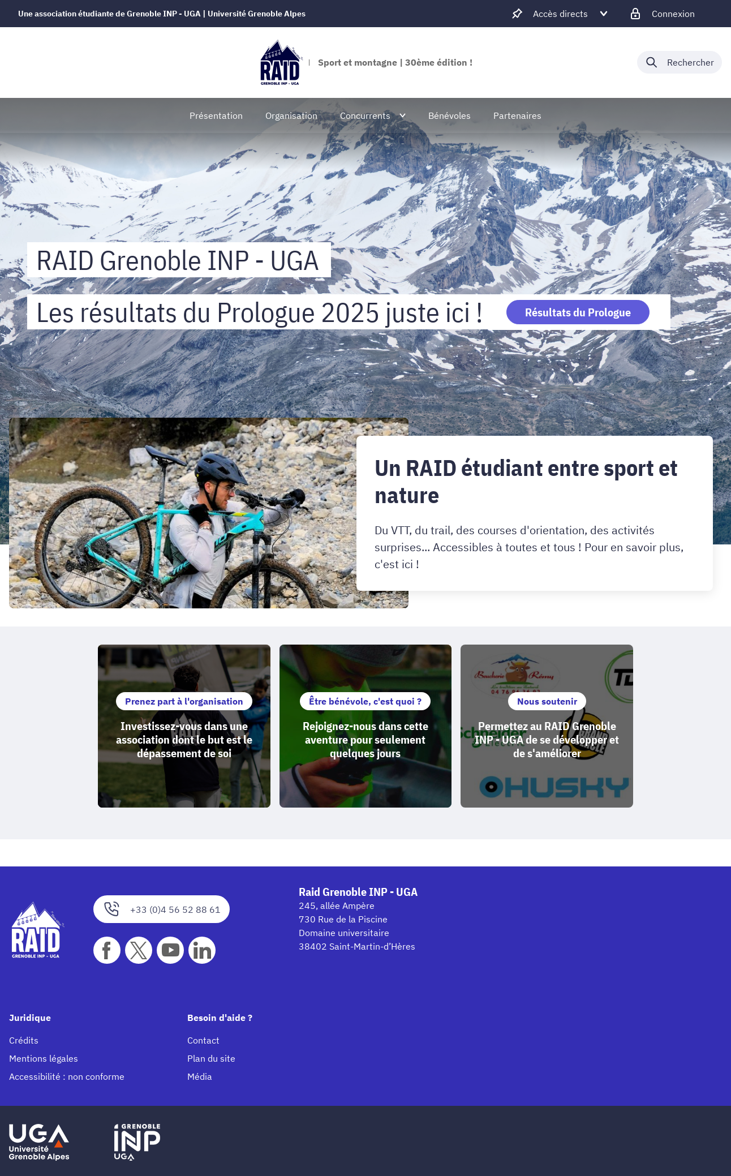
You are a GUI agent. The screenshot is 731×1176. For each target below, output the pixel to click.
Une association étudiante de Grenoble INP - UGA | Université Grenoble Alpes (162, 13)
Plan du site (211, 1059)
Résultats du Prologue (578, 312)
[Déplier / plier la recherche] (679, 62)
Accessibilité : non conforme (66, 1077)
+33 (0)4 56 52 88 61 (161, 909)
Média (199, 1077)
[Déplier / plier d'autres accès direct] (560, 13)
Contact (203, 1040)
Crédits (23, 1040)
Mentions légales (43, 1059)
